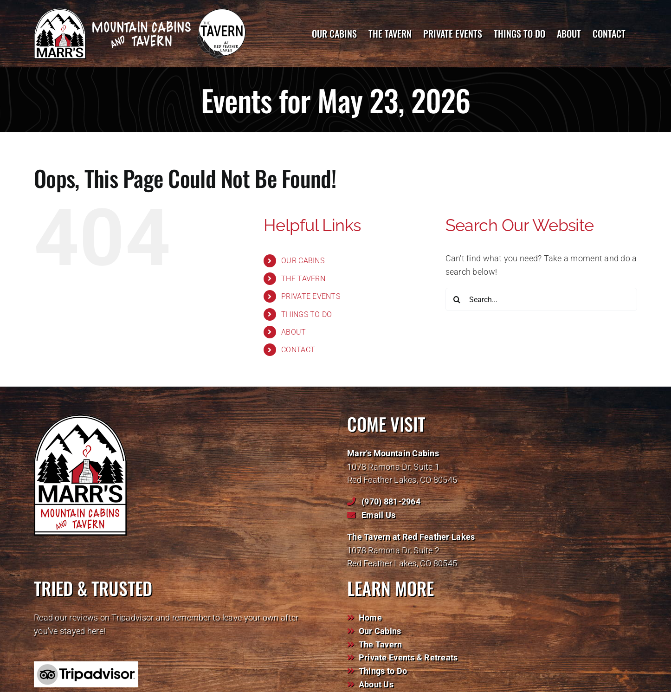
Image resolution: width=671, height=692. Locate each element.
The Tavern (380, 644)
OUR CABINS (302, 260)
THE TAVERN (303, 278)
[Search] (457, 299)
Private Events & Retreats (408, 657)
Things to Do (383, 671)
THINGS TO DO (306, 314)
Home (370, 617)
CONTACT (298, 349)
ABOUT (293, 332)
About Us (376, 684)
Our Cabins (380, 631)
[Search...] (541, 299)
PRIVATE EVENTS (310, 296)
